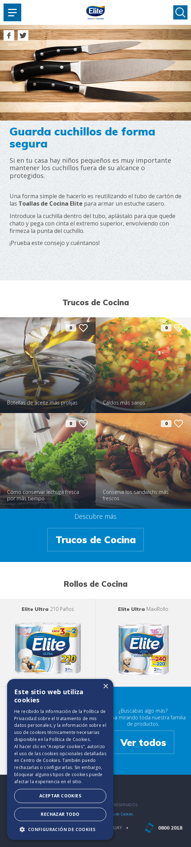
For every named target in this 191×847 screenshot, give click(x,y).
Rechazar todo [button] (60, 814)
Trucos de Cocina (96, 540)
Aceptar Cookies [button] (60, 796)
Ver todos (143, 742)
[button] (60, 829)
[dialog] (60, 759)
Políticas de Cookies (117, 814)
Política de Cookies (69, 739)
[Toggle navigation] (12, 12)
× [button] (105, 686)
